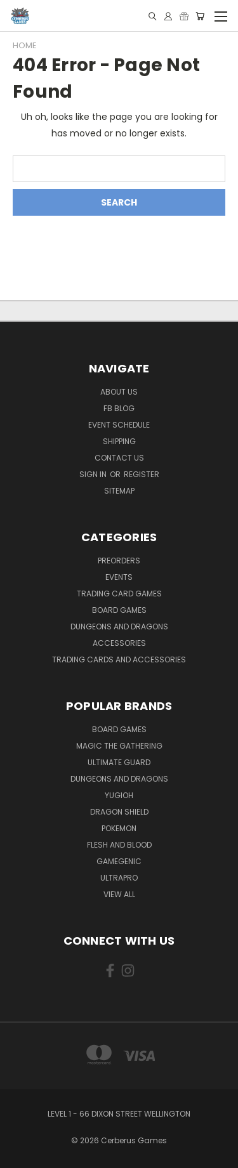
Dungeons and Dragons (119, 626)
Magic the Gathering (119, 745)
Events (119, 577)
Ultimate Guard (119, 762)
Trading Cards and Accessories (119, 659)
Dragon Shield (119, 811)
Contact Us (119, 457)
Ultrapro (119, 877)
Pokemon (119, 828)
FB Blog (119, 408)
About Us (119, 391)
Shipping (119, 441)
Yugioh (119, 795)
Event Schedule (119, 424)
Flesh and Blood (119, 844)
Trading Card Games (119, 593)
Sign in (94, 474)
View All (119, 894)
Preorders (119, 560)
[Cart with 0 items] (200, 16)
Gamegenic (119, 861)
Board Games (119, 610)
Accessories (119, 643)
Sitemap (119, 490)
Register (141, 474)
